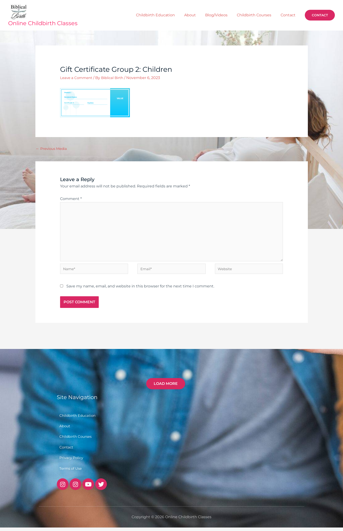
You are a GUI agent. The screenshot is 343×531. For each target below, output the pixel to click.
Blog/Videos (230, 15)
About (209, 15)
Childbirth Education (180, 15)
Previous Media (52, 149)
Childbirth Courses (262, 15)
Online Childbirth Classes (43, 23)
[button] (320, 15)
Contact (290, 15)
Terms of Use (71, 471)
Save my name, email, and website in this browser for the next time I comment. (140, 289)
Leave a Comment (77, 78)
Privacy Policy (72, 461)
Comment (71, 199)
